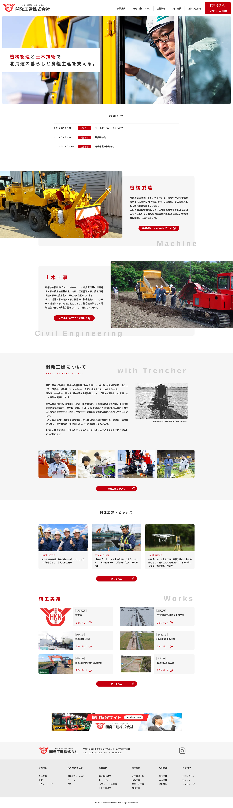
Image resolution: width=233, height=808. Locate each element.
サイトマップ (188, 784)
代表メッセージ (45, 784)
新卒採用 (163, 776)
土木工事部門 (105, 788)
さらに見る (123, 579)
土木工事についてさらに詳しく (74, 318)
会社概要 (42, 776)
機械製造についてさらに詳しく (159, 228)
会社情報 (161, 8)
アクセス (186, 780)
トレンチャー (105, 780)
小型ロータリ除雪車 (108, 784)
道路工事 (136, 780)
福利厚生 (163, 784)
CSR (69, 784)
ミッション (73, 780)
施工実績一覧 (138, 776)
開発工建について (141, 8)
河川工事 (136, 788)
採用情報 (217, 5)
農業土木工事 (138, 784)
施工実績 (177, 8)
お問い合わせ (194, 8)
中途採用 (163, 780)
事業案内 (121, 8)
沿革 (40, 780)
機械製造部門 (105, 776)
